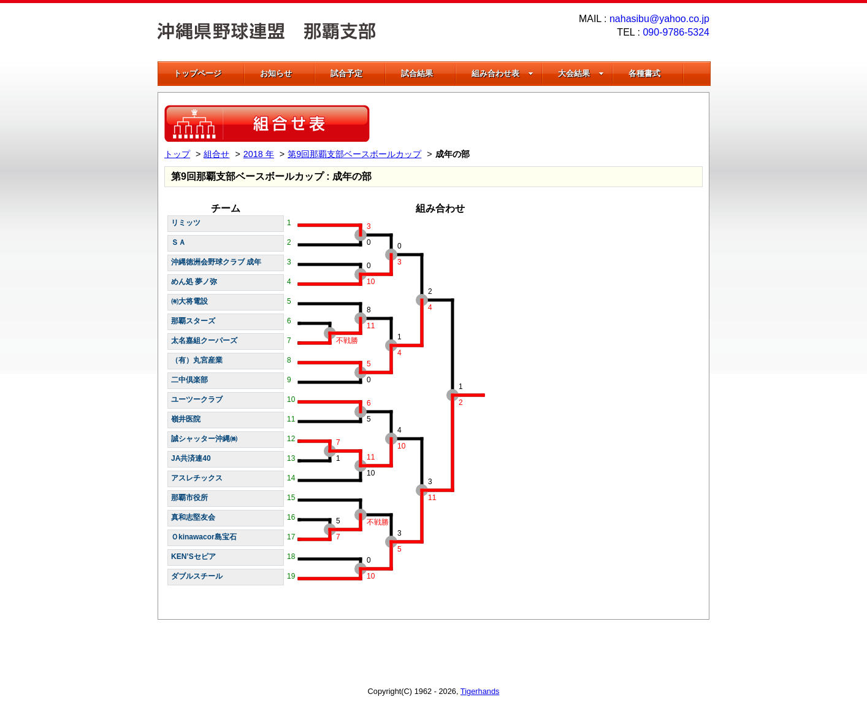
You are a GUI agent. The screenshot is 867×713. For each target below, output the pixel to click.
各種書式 (644, 73)
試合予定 (346, 73)
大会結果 (581, 73)
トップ (177, 154)
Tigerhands (480, 691)
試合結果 (417, 73)
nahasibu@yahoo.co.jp (659, 18)
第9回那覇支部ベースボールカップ (354, 154)
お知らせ (276, 73)
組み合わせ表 (502, 73)
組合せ (216, 154)
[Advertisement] (559, 123)
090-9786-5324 (676, 32)
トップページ (197, 73)
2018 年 (258, 154)
